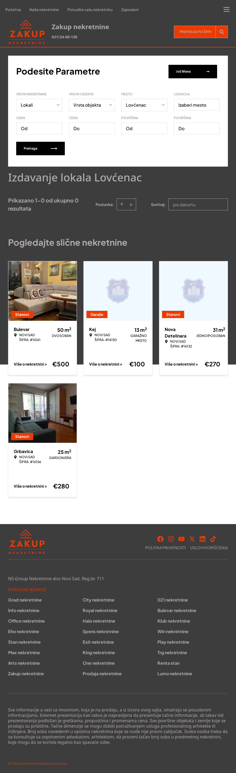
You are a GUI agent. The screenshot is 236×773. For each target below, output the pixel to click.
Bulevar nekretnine (176, 609)
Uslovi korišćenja (209, 546)
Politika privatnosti (165, 546)
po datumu (184, 203)
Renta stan (168, 662)
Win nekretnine (172, 630)
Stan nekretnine (24, 641)
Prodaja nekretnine (102, 672)
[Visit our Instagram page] (171, 538)
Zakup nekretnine (26, 672)
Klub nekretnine (173, 620)
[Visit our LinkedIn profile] (202, 538)
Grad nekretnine (25, 599)
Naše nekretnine (44, 9)
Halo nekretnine (99, 620)
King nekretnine (99, 651)
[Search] (221, 32)
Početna (13, 9)
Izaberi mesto (192, 104)
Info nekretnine (23, 609)
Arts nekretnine (24, 662)
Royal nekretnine (100, 609)
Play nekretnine (173, 641)
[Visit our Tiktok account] (213, 538)
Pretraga (40, 147)
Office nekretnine (26, 620)
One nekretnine (99, 662)
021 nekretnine (172, 599)
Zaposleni (130, 9)
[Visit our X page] (192, 538)
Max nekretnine (24, 651)
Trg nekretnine (172, 651)
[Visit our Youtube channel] (181, 538)
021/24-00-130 (64, 36)
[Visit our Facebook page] (160, 538)
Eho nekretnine (23, 630)
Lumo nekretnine (174, 672)
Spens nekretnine (101, 630)
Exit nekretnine (98, 641)
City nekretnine (98, 599)
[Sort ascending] (122, 203)
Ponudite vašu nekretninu (90, 9)
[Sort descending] (131, 203)
